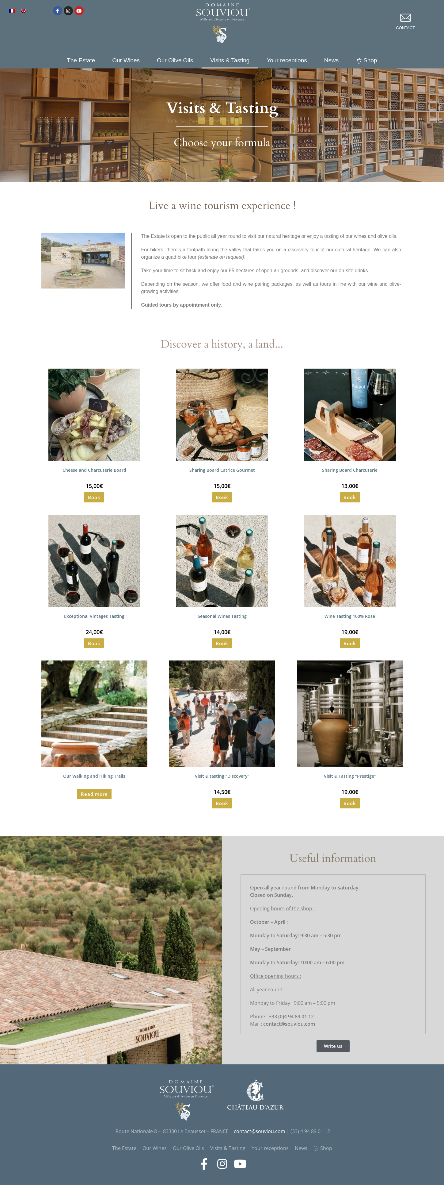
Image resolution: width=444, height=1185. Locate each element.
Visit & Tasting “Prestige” (350, 776)
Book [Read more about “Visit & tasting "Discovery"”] (222, 803)
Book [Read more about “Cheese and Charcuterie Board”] (94, 497)
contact (405, 27)
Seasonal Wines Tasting (222, 616)
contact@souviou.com (259, 1131)
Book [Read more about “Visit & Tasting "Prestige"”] (349, 803)
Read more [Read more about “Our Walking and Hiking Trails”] (94, 794)
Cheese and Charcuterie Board (94, 470)
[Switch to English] (23, 10)
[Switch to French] (12, 10)
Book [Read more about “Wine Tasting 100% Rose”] (349, 643)
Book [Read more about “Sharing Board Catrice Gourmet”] (222, 497)
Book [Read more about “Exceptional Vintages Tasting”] (94, 643)
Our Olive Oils (175, 60)
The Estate (81, 60)
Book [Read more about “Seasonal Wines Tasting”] (222, 643)
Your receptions (287, 60)
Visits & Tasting (229, 60)
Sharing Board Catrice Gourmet (222, 470)
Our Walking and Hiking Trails (94, 776)
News (331, 60)
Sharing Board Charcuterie (350, 470)
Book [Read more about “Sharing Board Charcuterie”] (349, 497)
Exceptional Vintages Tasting (94, 616)
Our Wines (126, 60)
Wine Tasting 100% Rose (349, 616)
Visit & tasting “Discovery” (222, 776)
